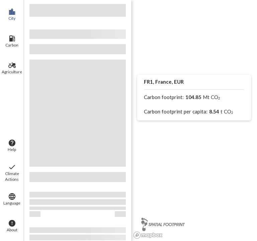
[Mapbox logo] (148, 235)
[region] (194, 120)
